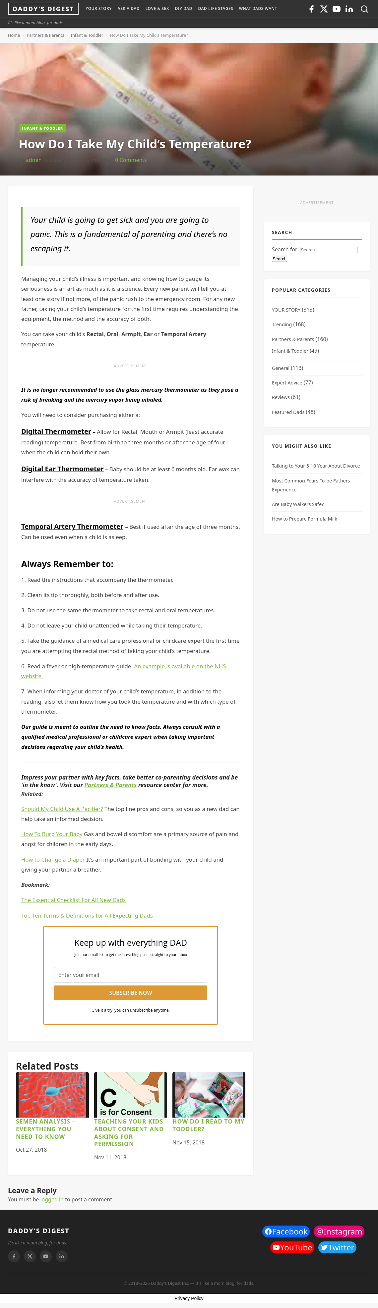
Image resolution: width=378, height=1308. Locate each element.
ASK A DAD (129, 8)
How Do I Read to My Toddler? (208, 1125)
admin (34, 160)
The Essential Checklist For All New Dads (73, 900)
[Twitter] (324, 9)
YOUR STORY (99, 8)
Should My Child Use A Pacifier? (62, 809)
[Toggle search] (364, 9)
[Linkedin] (349, 9)
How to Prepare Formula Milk (304, 519)
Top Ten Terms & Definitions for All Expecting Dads (87, 915)
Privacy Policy (188, 1298)
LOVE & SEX (157, 8)
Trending (282, 324)
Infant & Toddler (87, 35)
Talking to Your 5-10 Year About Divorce (316, 466)
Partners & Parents (45, 35)
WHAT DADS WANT (258, 8)
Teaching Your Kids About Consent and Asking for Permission (129, 1132)
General (280, 368)
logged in (52, 1199)
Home (14, 35)
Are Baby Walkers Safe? (298, 504)
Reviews (281, 397)
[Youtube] (336, 9)
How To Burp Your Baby (52, 834)
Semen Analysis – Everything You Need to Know (45, 1128)
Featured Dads (288, 412)
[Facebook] (311, 9)
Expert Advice (287, 382)
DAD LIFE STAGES (215, 8)
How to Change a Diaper (53, 859)
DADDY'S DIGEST (38, 1230)
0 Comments (131, 160)
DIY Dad (183, 8)
